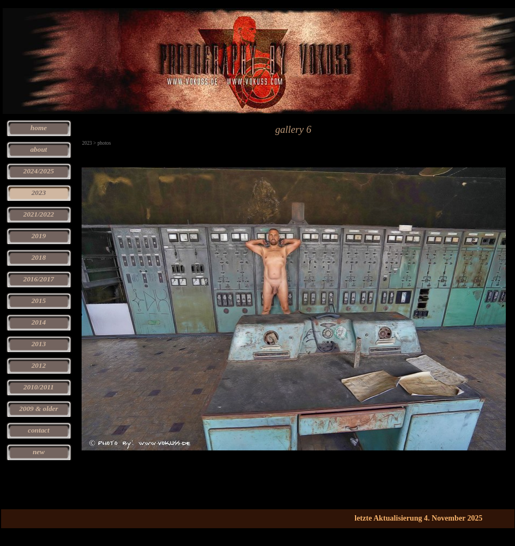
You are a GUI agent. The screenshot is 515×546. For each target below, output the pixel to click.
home (38, 128)
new (38, 452)
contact (39, 430)
